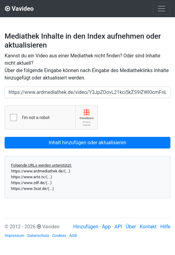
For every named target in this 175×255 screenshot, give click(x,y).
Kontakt (148, 227)
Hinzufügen (85, 227)
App (106, 227)
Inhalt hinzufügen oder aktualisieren (87, 142)
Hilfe (165, 227)
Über (131, 227)
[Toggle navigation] (161, 8)
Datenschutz (38, 235)
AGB (73, 235)
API (118, 227)
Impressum (14, 235)
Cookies (59, 235)
